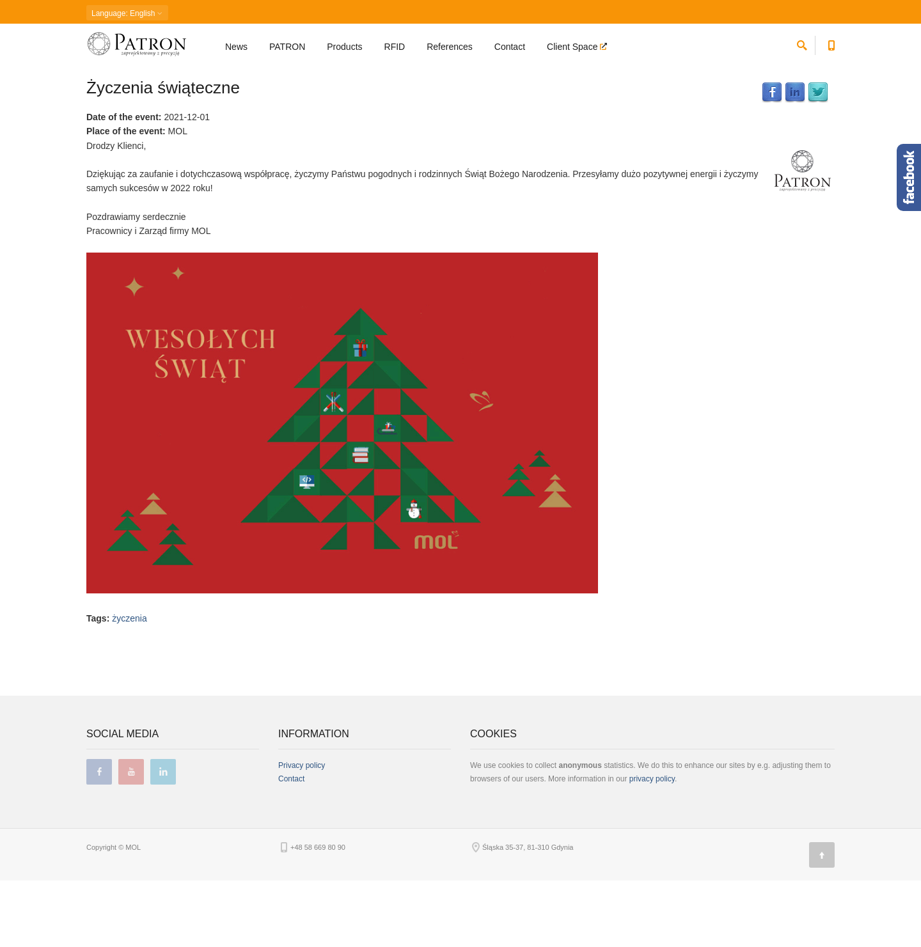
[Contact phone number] (831, 45)
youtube (131, 838)
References (450, 48)
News (236, 48)
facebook (99, 838)
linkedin (163, 838)
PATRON (287, 48)
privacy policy (652, 845)
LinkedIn (795, 159)
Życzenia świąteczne (163, 154)
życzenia (129, 685)
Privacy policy (301, 831)
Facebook (772, 159)
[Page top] (822, 921)
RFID (394, 48)
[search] (802, 45)
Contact (509, 48)
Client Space (573, 48)
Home (95, 80)
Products (344, 48)
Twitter (818, 159)
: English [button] (127, 13)
